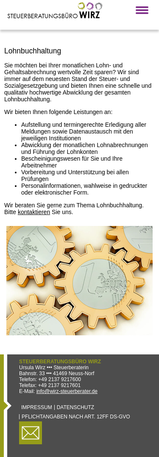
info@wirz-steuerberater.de (67, 391)
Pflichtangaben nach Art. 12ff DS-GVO (76, 417)
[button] (142, 10)
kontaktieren (34, 212)
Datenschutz (75, 407)
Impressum (36, 407)
